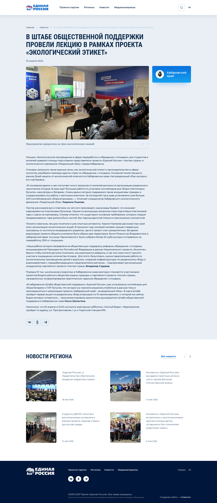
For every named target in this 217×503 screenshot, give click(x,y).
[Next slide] (148, 144)
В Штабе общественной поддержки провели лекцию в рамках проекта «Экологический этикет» (103, 27)
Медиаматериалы (124, 7)
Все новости (168, 356)
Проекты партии (69, 7)
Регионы (89, 7)
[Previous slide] (142, 144)
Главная (30, 27)
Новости (104, 7)
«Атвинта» (185, 497)
